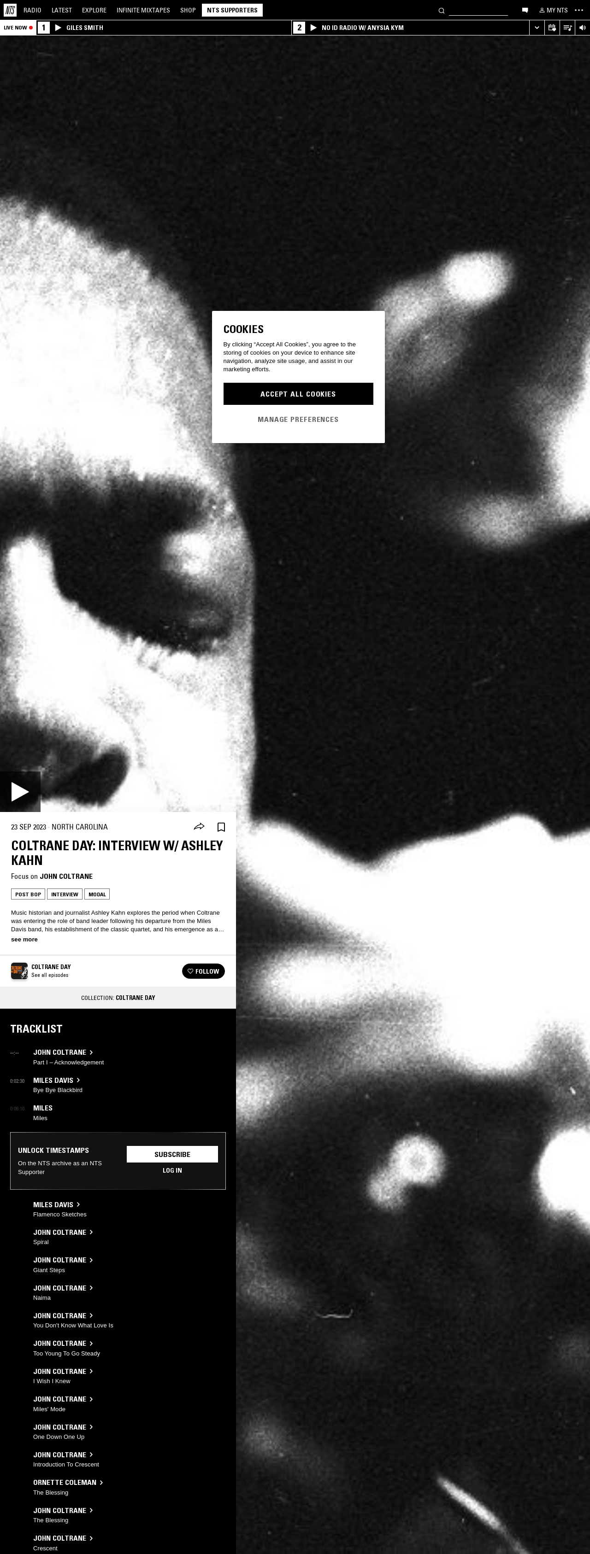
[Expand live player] (536, 27)
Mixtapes (143, 10)
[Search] (441, 10)
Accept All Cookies (298, 393)
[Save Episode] (221, 827)
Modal (97, 894)
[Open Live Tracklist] (567, 27)
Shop (188, 10)
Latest (62, 10)
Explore (94, 10)
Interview (64, 894)
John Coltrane (66, 876)
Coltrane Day (135, 997)
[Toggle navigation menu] (579, 10)
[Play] (20, 791)
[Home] (10, 10)
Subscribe (172, 1154)
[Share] (199, 827)
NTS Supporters (232, 10)
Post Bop (28, 894)
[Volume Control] (582, 27)
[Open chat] (525, 9)
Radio (32, 10)
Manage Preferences (298, 419)
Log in (172, 1170)
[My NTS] (553, 10)
